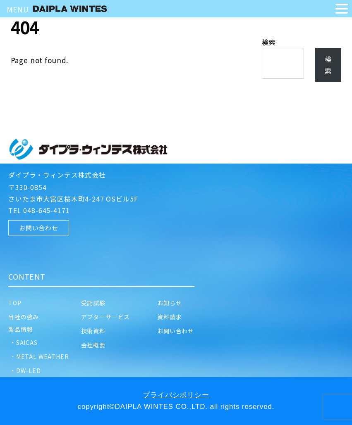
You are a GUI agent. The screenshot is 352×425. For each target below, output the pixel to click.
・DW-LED (24, 370)
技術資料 (96, 331)
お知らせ (169, 303)
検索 (269, 42)
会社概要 (93, 345)
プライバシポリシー (176, 395)
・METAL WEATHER (38, 356)
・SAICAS (23, 342)
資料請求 (169, 317)
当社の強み (23, 317)
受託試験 (96, 303)
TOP (17, 303)
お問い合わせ (38, 227)
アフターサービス (108, 317)
